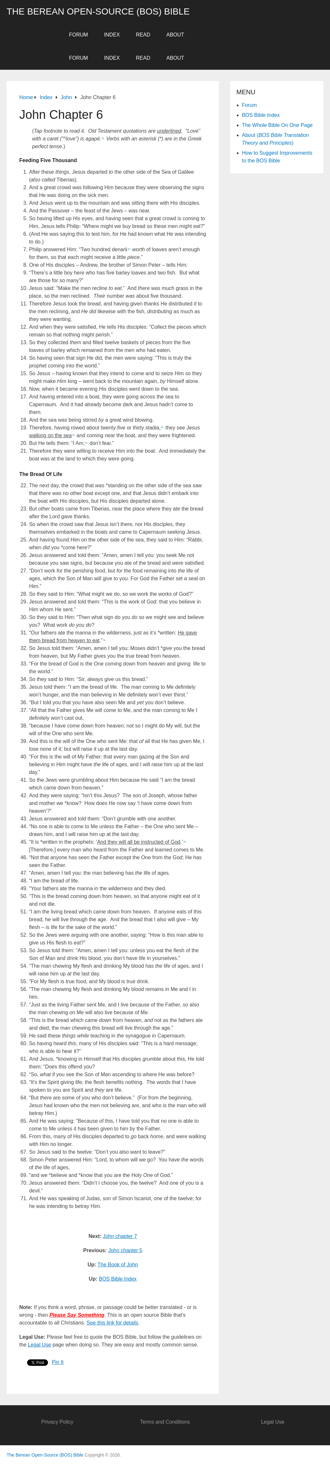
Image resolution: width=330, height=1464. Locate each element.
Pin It (57, 1362)
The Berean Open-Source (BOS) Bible (97, 11)
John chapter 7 (120, 1236)
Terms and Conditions (165, 1422)
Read (143, 34)
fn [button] (103, 138)
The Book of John (118, 1264)
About (175, 34)
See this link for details (112, 1322)
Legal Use (39, 1344)
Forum (78, 34)
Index (112, 34)
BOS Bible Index (118, 1279)
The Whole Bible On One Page (277, 125)
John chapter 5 (125, 1250)
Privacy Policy (57, 1422)
